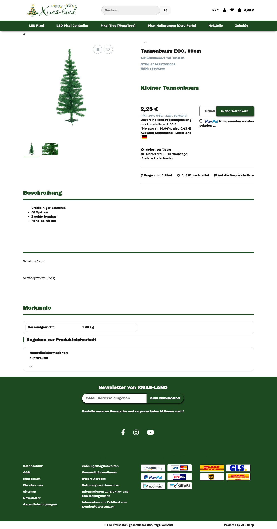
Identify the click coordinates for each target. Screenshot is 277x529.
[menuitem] (36, 26)
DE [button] (215, 10)
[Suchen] (130, 10)
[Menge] (202, 111)
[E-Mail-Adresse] (114, 398)
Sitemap (29, 491)
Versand (180, 115)
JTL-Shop (247, 525)
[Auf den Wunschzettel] (108, 49)
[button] (224, 10)
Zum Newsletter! (165, 398)
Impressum (32, 478)
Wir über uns (33, 485)
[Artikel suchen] (165, 10)
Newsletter (32, 498)
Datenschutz (33, 466)
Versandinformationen (99, 472)
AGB (26, 472)
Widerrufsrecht (94, 478)
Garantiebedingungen (40, 504)
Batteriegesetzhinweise (100, 485)
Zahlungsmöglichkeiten (100, 466)
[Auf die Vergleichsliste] (97, 49)
